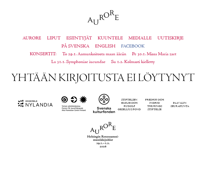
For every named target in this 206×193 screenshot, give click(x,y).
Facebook (133, 46)
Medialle (140, 38)
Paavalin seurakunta (180, 105)
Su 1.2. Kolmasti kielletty (133, 62)
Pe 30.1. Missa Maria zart (154, 54)
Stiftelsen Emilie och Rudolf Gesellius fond (129, 104)
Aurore (32, 38)
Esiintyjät (79, 38)
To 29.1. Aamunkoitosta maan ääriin (94, 54)
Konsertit (42, 54)
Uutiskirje (170, 38)
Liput (54, 38)
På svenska (75, 46)
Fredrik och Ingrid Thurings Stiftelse (154, 104)
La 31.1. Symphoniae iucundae (78, 62)
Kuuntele (110, 38)
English (105, 46)
